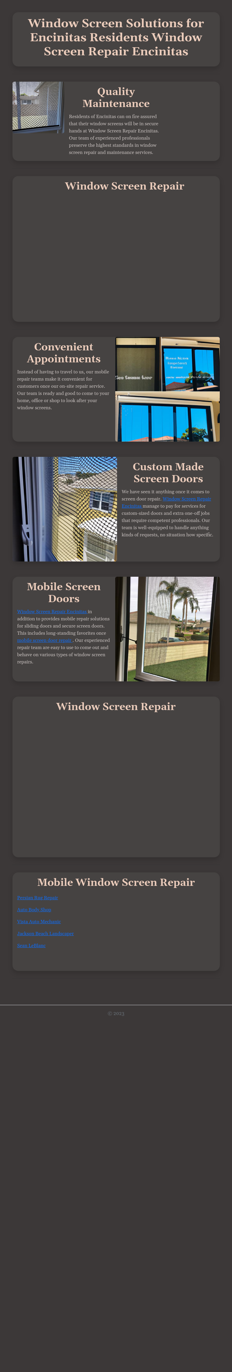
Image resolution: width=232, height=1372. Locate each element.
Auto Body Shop (34, 910)
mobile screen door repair (45, 640)
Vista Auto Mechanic (39, 922)
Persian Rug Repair (37, 898)
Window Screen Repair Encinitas (52, 612)
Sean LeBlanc (31, 946)
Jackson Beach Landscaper (45, 934)
